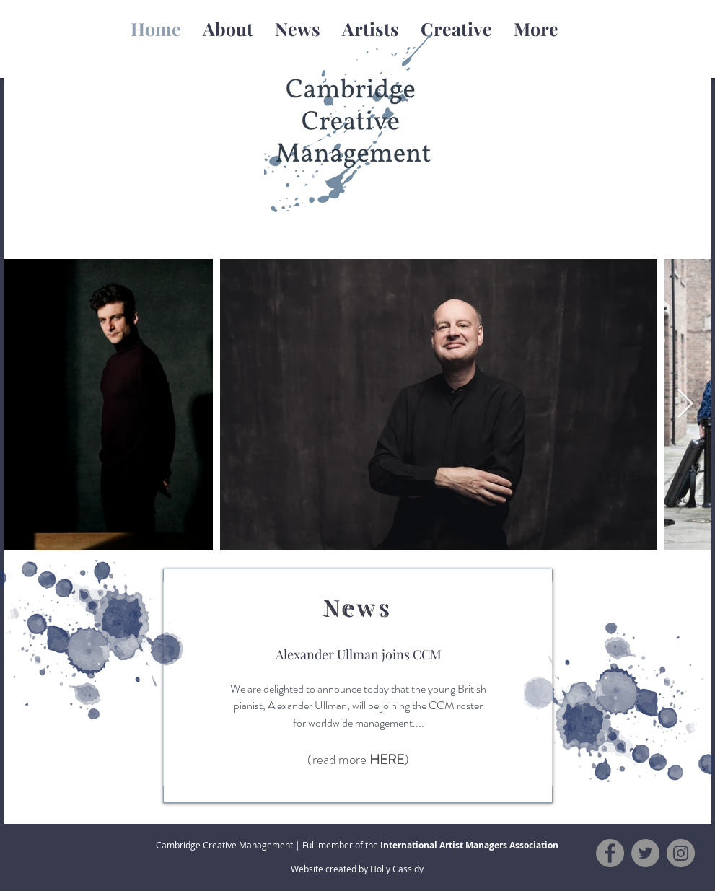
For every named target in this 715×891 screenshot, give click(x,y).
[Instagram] (681, 853)
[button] (370, 29)
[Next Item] (685, 405)
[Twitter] (645, 853)
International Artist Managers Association (469, 845)
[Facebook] (610, 853)
